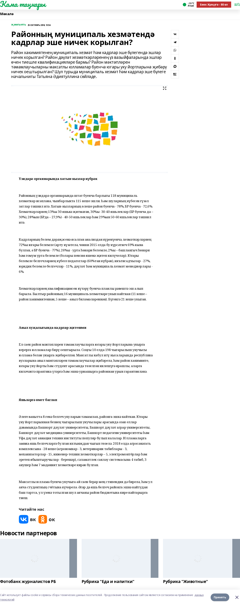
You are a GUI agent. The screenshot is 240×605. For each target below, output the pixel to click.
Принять (220, 597)
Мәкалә (6, 14)
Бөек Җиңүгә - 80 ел (214, 4)
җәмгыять (18, 24)
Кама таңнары (23, 4)
